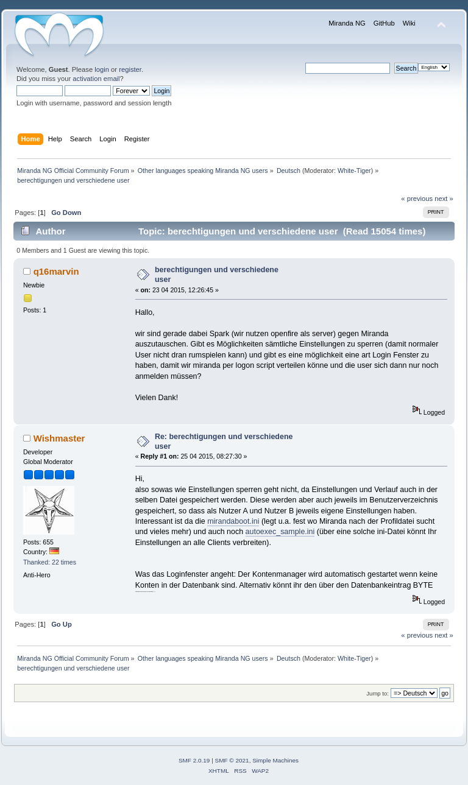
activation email (96, 78)
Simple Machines (275, 760)
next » (443, 198)
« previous (417, 198)
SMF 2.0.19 (194, 760)
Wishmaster (59, 438)
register (130, 69)
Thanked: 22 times (49, 562)
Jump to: (377, 693)
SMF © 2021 (232, 760)
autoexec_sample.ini (280, 531)
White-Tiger (354, 170)
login (101, 69)
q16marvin (56, 271)
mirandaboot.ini (233, 521)
